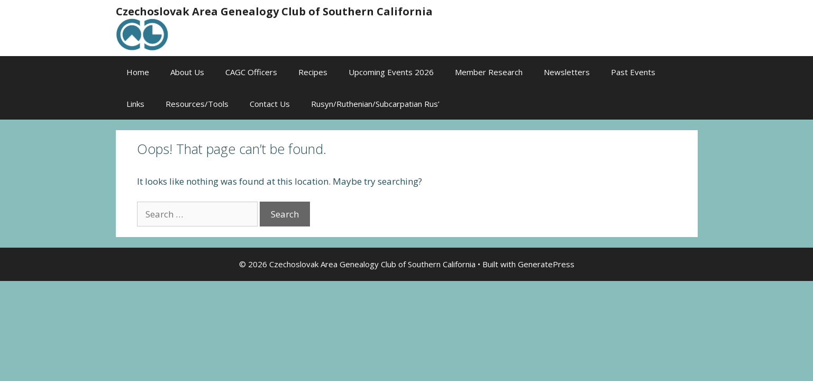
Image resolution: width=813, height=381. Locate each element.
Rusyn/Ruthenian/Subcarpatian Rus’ (375, 103)
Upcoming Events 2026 (391, 72)
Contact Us (270, 103)
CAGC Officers (251, 72)
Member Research (489, 72)
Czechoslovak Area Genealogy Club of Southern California (274, 11)
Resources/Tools (197, 103)
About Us (187, 72)
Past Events (633, 72)
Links (135, 103)
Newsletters (567, 72)
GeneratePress (546, 264)
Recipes (312, 72)
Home (137, 72)
